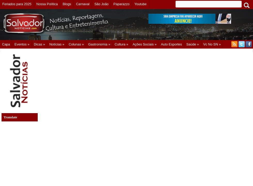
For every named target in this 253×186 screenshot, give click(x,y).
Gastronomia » (99, 44)
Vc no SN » (212, 44)
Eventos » (21, 44)
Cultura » (121, 44)
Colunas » (76, 44)
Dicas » (39, 44)
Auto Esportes (171, 44)
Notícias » (56, 44)
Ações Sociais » (145, 44)
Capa (6, 44)
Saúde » (192, 44)
